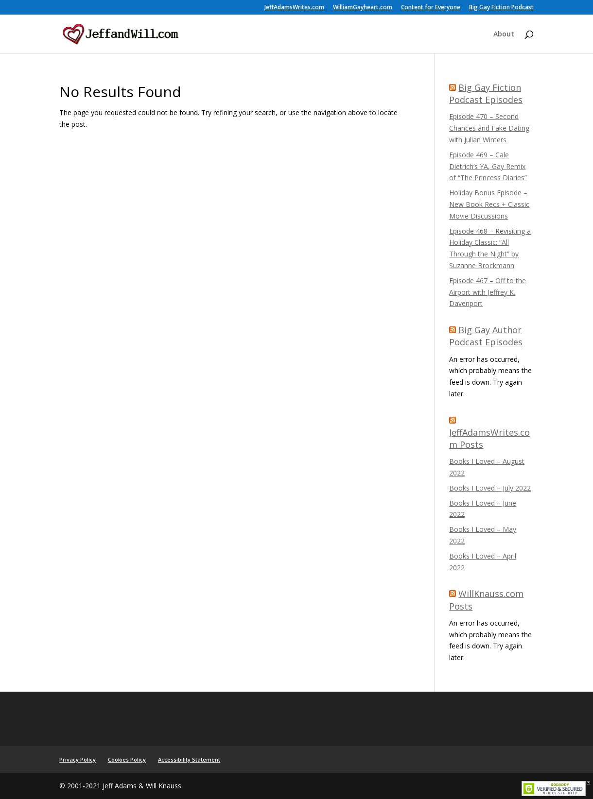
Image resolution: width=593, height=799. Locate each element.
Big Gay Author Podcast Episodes (486, 336)
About (503, 34)
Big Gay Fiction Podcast (501, 7)
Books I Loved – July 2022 (490, 488)
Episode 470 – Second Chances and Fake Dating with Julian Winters (489, 128)
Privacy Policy (77, 759)
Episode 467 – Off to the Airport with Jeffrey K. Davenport (487, 292)
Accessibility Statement (189, 759)
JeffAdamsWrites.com (294, 7)
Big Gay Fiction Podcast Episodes (486, 93)
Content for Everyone (430, 7)
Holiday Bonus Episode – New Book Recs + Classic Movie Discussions (489, 204)
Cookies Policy (127, 759)
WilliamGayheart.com (362, 7)
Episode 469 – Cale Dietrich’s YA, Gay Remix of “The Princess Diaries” (488, 166)
